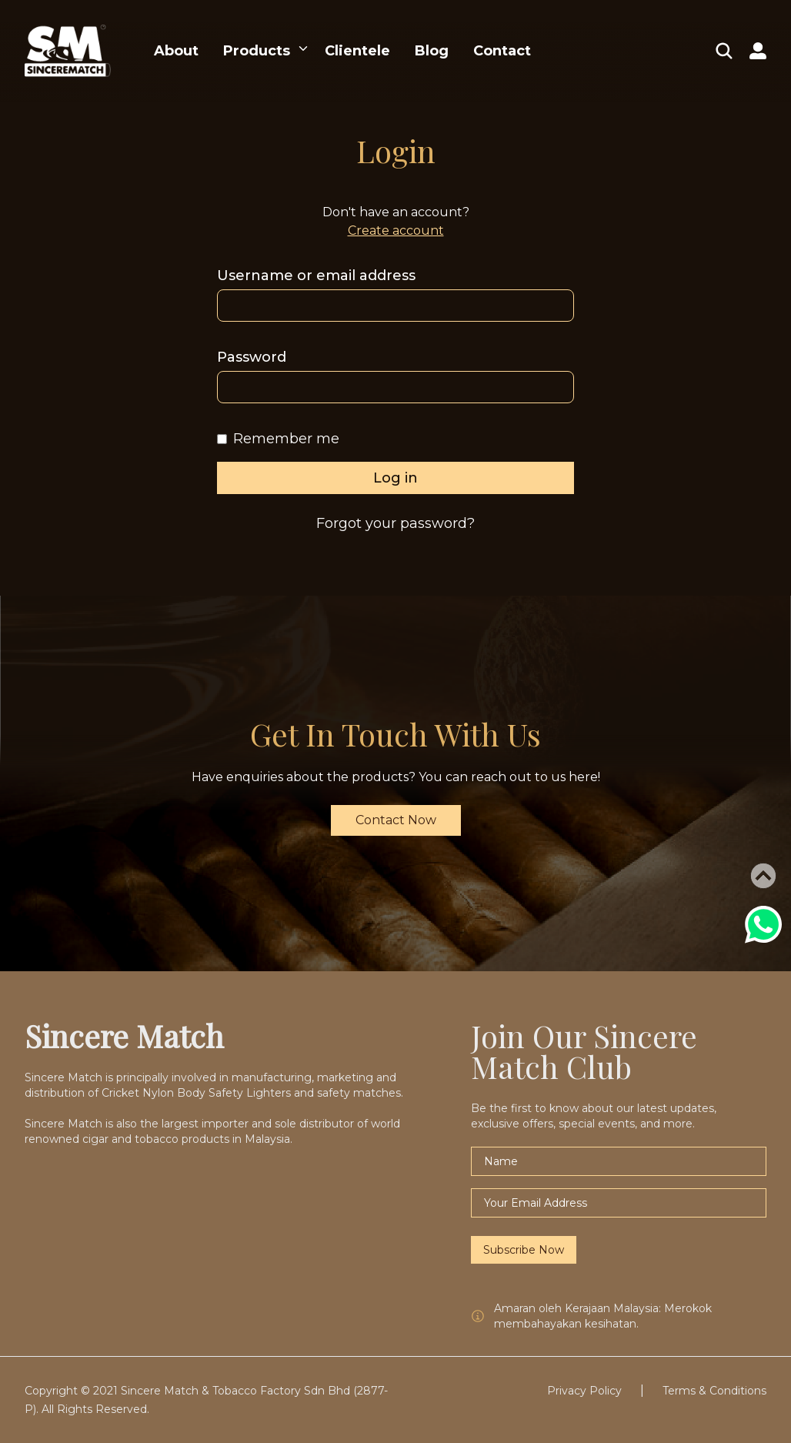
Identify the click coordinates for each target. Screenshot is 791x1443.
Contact (502, 50)
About (176, 50)
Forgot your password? (395, 523)
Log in (395, 477)
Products (256, 50)
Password (251, 357)
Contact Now (395, 820)
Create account (396, 230)
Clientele (357, 50)
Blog (432, 50)
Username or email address (316, 275)
